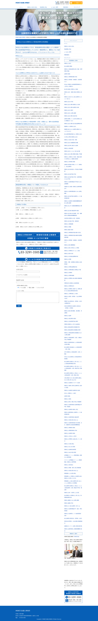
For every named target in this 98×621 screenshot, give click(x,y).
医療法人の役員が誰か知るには (71, 419)
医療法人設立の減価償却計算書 (71, 142)
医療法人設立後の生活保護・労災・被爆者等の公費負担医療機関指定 (73, 214)
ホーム (21, 7)
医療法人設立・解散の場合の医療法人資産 (73, 93)
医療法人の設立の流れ (32, 7)
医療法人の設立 (67, 63)
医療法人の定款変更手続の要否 (71, 321)
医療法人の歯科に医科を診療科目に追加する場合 (73, 386)
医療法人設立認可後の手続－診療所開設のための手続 (73, 177)
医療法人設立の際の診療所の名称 (71, 107)
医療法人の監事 (67, 315)
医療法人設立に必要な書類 (70, 113)
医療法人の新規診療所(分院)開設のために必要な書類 (73, 333)
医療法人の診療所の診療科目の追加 (72, 390)
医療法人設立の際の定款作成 (70, 115)
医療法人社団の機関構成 (69, 245)
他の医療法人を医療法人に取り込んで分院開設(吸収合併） (73, 496)
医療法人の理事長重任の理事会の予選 (72, 269)
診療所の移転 (67, 73)
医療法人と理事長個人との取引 (71, 293)
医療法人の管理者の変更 (69, 161)
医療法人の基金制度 (68, 148)
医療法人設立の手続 (68, 101)
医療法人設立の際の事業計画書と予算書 (73, 154)
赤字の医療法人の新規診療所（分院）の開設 (73, 352)
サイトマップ (77, 7)
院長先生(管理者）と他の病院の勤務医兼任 (73, 522)
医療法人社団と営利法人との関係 (71, 247)
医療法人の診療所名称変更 (70, 449)
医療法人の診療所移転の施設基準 (71, 417)
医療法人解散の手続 (68, 503)
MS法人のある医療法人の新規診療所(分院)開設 (32, 42)
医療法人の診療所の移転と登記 (71, 409)
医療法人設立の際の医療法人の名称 (72, 104)
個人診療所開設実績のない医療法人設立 (73, 134)
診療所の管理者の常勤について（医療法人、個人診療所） (73, 165)
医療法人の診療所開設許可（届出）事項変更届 (73, 509)
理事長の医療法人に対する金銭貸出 (72, 324)
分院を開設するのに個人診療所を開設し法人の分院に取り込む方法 (73, 378)
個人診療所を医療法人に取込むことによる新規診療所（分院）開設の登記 (73, 374)
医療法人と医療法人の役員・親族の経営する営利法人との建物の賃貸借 (73, 157)
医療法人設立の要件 (68, 110)
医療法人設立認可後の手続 (70, 174)
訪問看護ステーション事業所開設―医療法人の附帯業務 (73, 456)
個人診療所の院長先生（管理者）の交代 (73, 518)
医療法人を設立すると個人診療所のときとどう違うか (73, 97)
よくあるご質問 (54, 7)
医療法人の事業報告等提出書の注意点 (72, 232)
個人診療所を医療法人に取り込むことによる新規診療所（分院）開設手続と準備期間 (73, 368)
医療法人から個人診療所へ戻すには (72, 505)
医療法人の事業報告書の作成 (70, 76)
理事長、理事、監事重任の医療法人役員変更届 (73, 263)
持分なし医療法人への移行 (70, 393)
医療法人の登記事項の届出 (70, 318)
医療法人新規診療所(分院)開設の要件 (72, 329)
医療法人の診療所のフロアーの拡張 (72, 382)
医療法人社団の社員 (68, 253)
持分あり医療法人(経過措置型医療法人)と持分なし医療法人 (73, 85)
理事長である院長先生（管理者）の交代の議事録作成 (73, 302)
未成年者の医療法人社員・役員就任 (72, 218)
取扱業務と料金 (43, 7)
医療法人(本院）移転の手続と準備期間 (72, 401)
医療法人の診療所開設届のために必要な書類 (73, 192)
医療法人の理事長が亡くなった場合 (72, 250)
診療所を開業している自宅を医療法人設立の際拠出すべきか (73, 119)
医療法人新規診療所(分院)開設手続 (72, 327)
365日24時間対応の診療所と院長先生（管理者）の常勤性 (72, 307)
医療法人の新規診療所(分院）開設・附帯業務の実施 (73, 70)
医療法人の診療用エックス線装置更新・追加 (73, 514)
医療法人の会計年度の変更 (70, 452)
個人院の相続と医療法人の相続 (71, 89)
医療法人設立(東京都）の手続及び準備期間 (73, 170)
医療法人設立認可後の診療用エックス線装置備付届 (73, 197)
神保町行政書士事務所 (22, 3)
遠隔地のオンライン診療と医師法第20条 (73, 526)
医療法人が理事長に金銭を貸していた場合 (73, 440)
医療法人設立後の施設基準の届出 (71, 210)
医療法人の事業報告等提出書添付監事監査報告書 (73, 236)
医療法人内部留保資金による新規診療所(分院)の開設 (73, 343)
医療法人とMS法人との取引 (70, 436)
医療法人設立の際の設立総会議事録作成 (73, 123)
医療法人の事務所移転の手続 (70, 430)
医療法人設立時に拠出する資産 (71, 145)
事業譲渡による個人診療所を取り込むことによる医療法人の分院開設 (73, 482)
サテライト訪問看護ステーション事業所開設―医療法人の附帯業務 (73, 461)
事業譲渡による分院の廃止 (70, 473)
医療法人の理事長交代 (69, 285)
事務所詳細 (76, 536)
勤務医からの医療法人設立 (70, 126)
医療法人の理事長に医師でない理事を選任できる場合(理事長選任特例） (73, 289)
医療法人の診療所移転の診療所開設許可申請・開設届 (73, 405)
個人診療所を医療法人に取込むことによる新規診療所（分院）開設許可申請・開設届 (73, 487)
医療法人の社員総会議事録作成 (71, 256)
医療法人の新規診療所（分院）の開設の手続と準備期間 (73, 338)
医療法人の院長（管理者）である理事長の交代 (73, 297)
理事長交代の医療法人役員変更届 (71, 283)
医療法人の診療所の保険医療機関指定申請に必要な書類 (73, 201)
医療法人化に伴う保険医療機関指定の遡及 (73, 206)
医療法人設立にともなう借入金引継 (72, 151)
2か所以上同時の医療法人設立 (71, 136)
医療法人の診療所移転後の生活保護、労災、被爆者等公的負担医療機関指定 (73, 423)
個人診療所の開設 (68, 66)
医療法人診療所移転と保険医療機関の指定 (73, 529)
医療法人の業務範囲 (68, 224)
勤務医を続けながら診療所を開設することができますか (73, 130)
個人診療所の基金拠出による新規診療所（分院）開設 (73, 348)
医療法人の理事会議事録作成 (70, 266)
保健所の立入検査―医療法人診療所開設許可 (73, 187)
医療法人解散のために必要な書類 (71, 500)
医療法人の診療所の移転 (69, 433)
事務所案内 (65, 7)
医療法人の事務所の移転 (69, 427)
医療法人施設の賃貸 (68, 229)
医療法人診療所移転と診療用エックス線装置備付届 (73, 413)
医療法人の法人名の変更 (69, 446)
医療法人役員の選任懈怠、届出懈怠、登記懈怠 (73, 311)
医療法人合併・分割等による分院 (71, 492)
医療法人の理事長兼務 (69, 275)
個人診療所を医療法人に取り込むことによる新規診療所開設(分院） (73, 362)
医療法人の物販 (67, 226)
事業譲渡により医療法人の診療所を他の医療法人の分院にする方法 (73, 477)
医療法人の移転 (67, 398)
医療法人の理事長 (68, 272)
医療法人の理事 (67, 259)
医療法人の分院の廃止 (69, 443)
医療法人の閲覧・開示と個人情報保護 (72, 467)
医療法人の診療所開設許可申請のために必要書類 (73, 182)
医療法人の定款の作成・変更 (70, 139)
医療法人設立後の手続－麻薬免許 (71, 221)
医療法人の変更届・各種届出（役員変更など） (73, 80)
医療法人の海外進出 (68, 464)
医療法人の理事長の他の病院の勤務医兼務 (73, 279)
